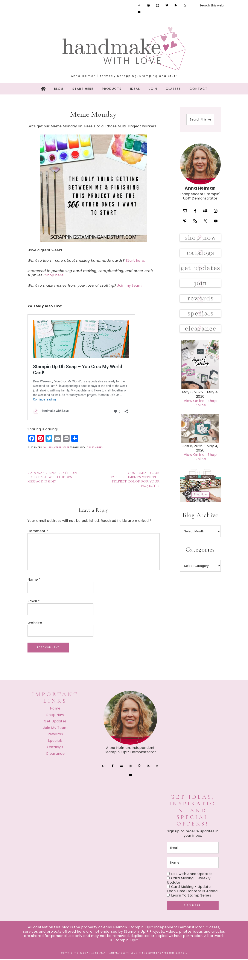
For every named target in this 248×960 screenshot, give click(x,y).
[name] (193, 863)
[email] (193, 848)
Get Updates (55, 721)
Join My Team (55, 727)
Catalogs (55, 747)
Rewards (55, 734)
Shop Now (55, 714)
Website (34, 623)
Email (33, 601)
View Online (194, 413)
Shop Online (206, 416)
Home (55, 708)
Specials (55, 740)
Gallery (48, 447)
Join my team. (130, 285)
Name (34, 579)
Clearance (55, 753)
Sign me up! (193, 906)
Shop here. (54, 275)
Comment (38, 531)
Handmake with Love (124, 48)
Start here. (135, 260)
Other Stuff (61, 447)
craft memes (95, 447)
